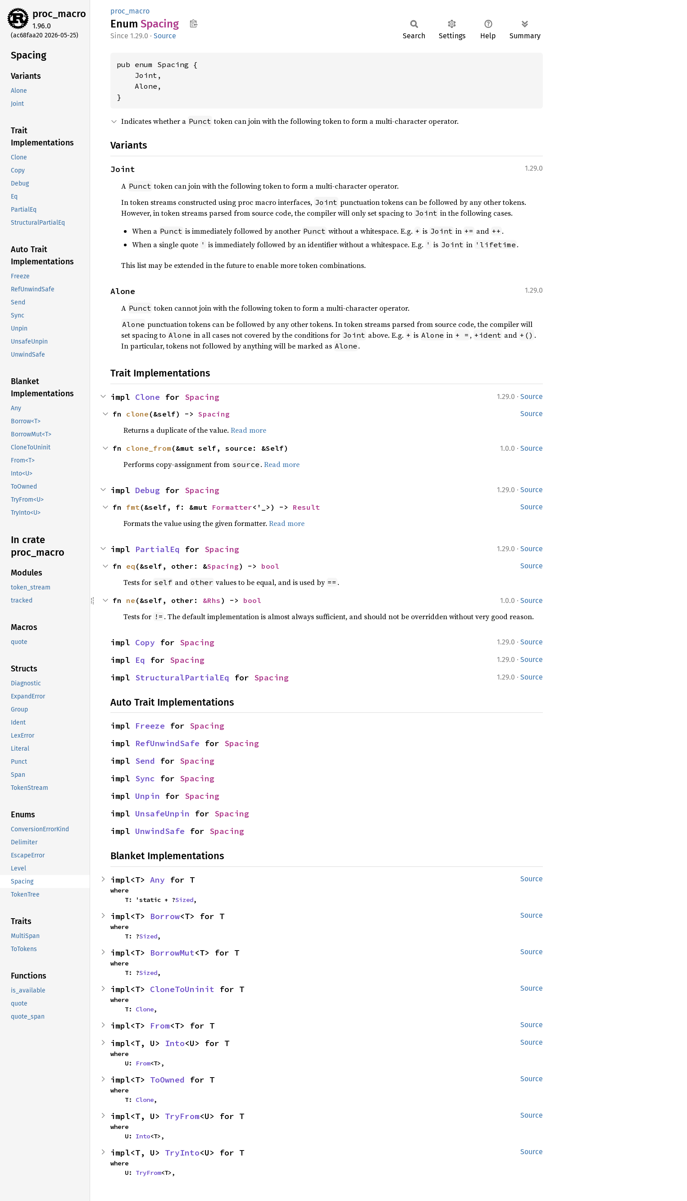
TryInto (182, 1152)
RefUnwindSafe (167, 743)
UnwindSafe (160, 831)
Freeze (150, 726)
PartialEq (157, 549)
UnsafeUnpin (162, 813)
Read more (248, 430)
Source (165, 36)
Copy (145, 642)
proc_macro (59, 14)
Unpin (147, 796)
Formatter (232, 507)
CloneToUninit (182, 989)
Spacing (202, 397)
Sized (184, 900)
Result (306, 507)
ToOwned (167, 1079)
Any (157, 880)
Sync (145, 778)
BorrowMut (172, 952)
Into (175, 1043)
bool (270, 566)
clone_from (148, 448)
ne (130, 600)
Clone (147, 397)
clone (137, 413)
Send (145, 761)
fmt (133, 507)
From (160, 1025)
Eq (140, 660)
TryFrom (182, 1116)
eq (130, 566)
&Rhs (212, 600)
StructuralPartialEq (182, 677)
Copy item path (193, 23)
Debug (147, 490)
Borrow (165, 916)
